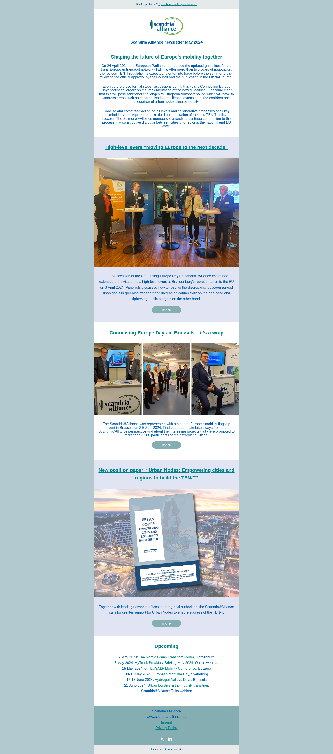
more (166, 310)
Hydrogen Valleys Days (173, 680)
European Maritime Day (170, 674)
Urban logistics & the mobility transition (177, 685)
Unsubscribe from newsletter (166, 749)
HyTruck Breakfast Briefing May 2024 (164, 663)
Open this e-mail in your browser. (177, 4)
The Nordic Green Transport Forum (166, 657)
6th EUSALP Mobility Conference (170, 668)
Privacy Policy (166, 728)
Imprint (166, 722)
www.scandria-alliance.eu (167, 717)
